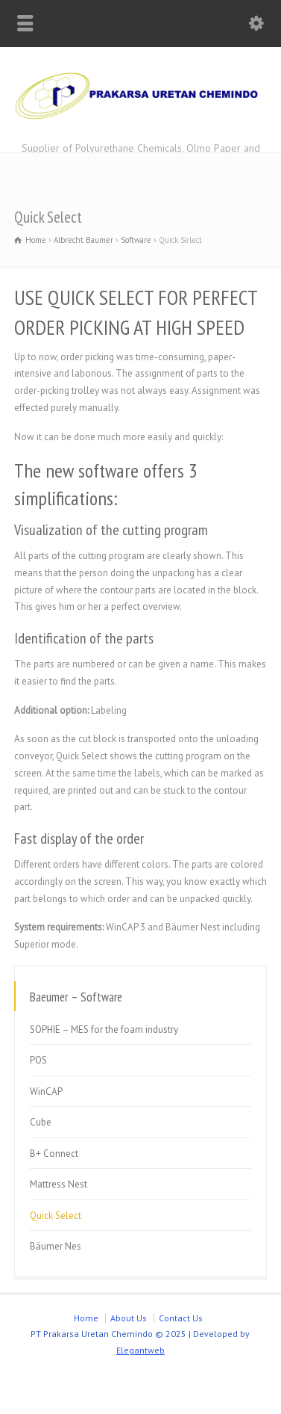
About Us (128, 1318)
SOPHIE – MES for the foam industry (104, 1029)
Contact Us (181, 1318)
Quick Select (55, 1215)
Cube (40, 1122)
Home (86, 1318)
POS (38, 1060)
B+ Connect (54, 1153)
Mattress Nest (58, 1184)
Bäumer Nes (55, 1246)
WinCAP (46, 1091)
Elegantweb (140, 1350)
